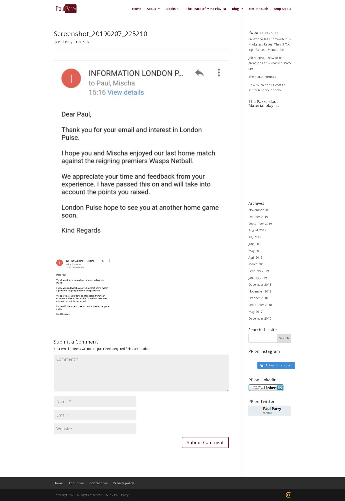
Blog (235, 9)
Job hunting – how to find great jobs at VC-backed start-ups (269, 63)
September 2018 (260, 305)
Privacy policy (123, 483)
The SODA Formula (262, 77)
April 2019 (255, 257)
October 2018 (258, 298)
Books (171, 9)
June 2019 (255, 244)
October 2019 (258, 217)
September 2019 (260, 223)
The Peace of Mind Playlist (206, 9)
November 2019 (260, 210)
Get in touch (258, 9)
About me (76, 483)
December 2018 (259, 284)
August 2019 (257, 230)
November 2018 (260, 291)
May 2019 (255, 251)
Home (136, 9)
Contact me (98, 483)
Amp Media (282, 9)
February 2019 (258, 271)
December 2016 (259, 318)
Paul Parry (65, 42)
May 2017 (255, 311)
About (151, 9)
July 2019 (254, 237)
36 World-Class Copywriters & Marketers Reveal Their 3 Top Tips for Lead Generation (269, 44)
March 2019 (256, 264)
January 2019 (257, 278)
